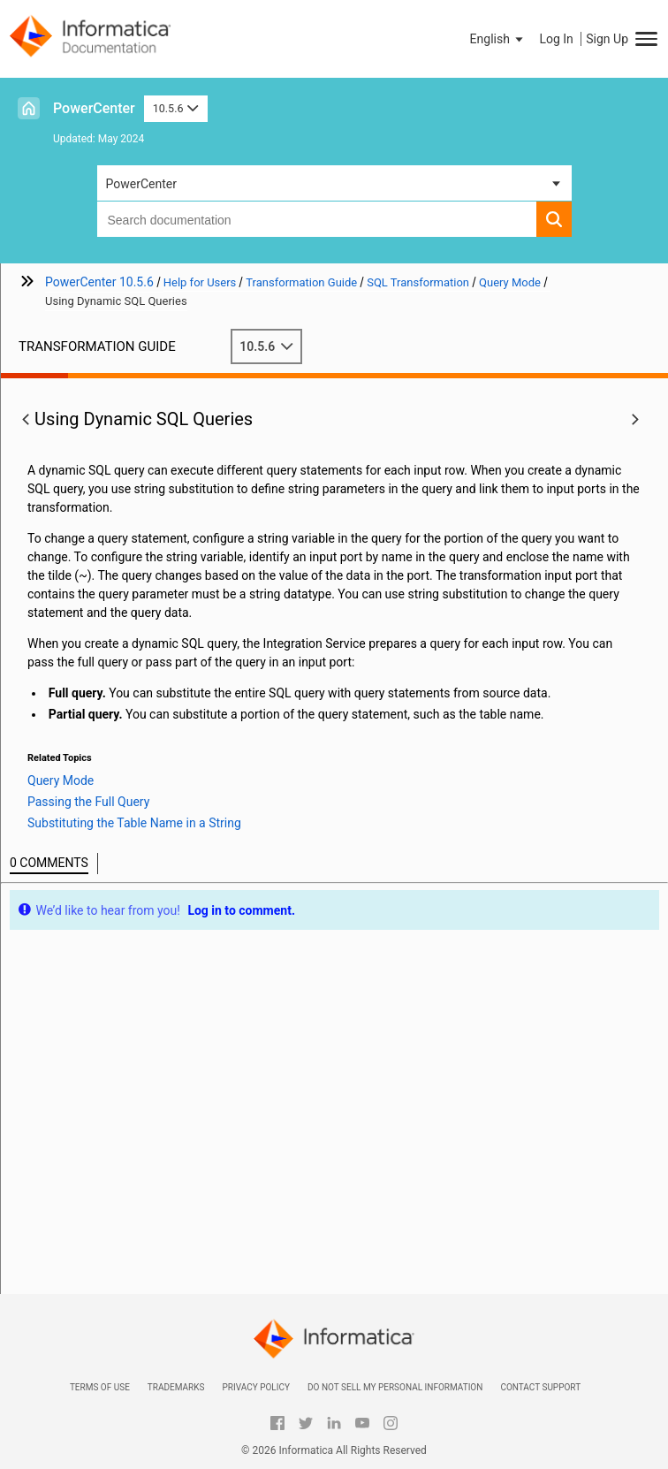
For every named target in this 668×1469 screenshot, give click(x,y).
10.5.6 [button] (176, 108)
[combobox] (316, 219)
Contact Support (540, 1387)
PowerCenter (94, 108)
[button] (498, 39)
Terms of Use (100, 1387)
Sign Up (607, 39)
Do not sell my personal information (394, 1387)
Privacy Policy (255, 1387)
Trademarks (176, 1387)
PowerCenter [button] (141, 184)
